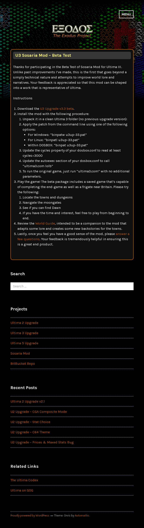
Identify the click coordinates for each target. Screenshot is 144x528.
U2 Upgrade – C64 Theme (30, 432)
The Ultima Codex (24, 480)
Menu (126, 14)
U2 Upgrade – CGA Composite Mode (38, 412)
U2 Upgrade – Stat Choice (30, 422)
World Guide (45, 223)
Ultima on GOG (21, 490)
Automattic (82, 515)
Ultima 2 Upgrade (24, 323)
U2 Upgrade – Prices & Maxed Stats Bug (42, 442)
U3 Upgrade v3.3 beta (57, 109)
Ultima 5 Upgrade (24, 343)
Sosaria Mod (20, 353)
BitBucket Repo (22, 363)
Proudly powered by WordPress (29, 515)
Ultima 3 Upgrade (24, 333)
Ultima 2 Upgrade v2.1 (27, 401)
